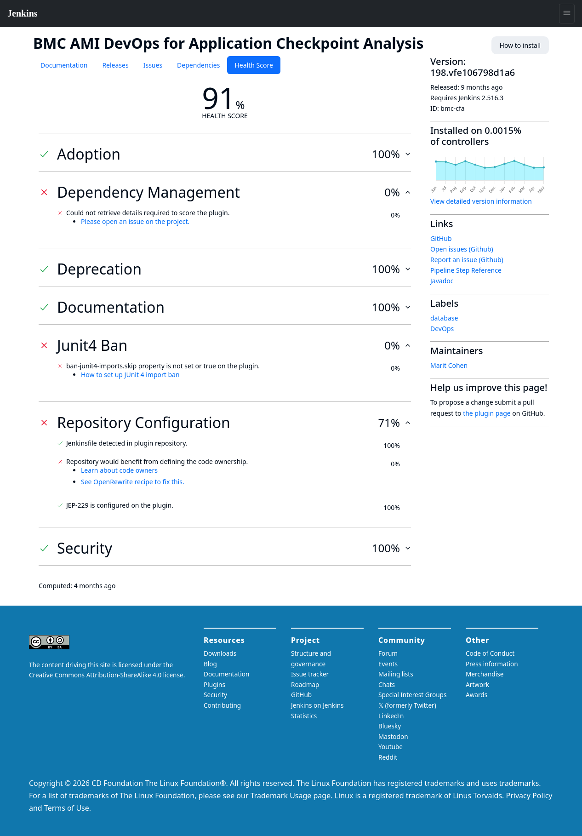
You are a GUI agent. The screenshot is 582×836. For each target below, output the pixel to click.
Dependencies (198, 65)
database (444, 318)
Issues (152, 65)
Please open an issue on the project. (135, 221)
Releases (115, 65)
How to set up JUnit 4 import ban (130, 374)
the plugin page (487, 413)
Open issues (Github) (461, 249)
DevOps (442, 328)
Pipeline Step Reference (466, 270)
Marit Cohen (449, 365)
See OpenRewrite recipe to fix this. (132, 481)
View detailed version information (481, 201)
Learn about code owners (119, 470)
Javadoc (441, 280)
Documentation (63, 65)
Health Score (253, 65)
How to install (520, 45)
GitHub (441, 238)
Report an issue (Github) (466, 259)
